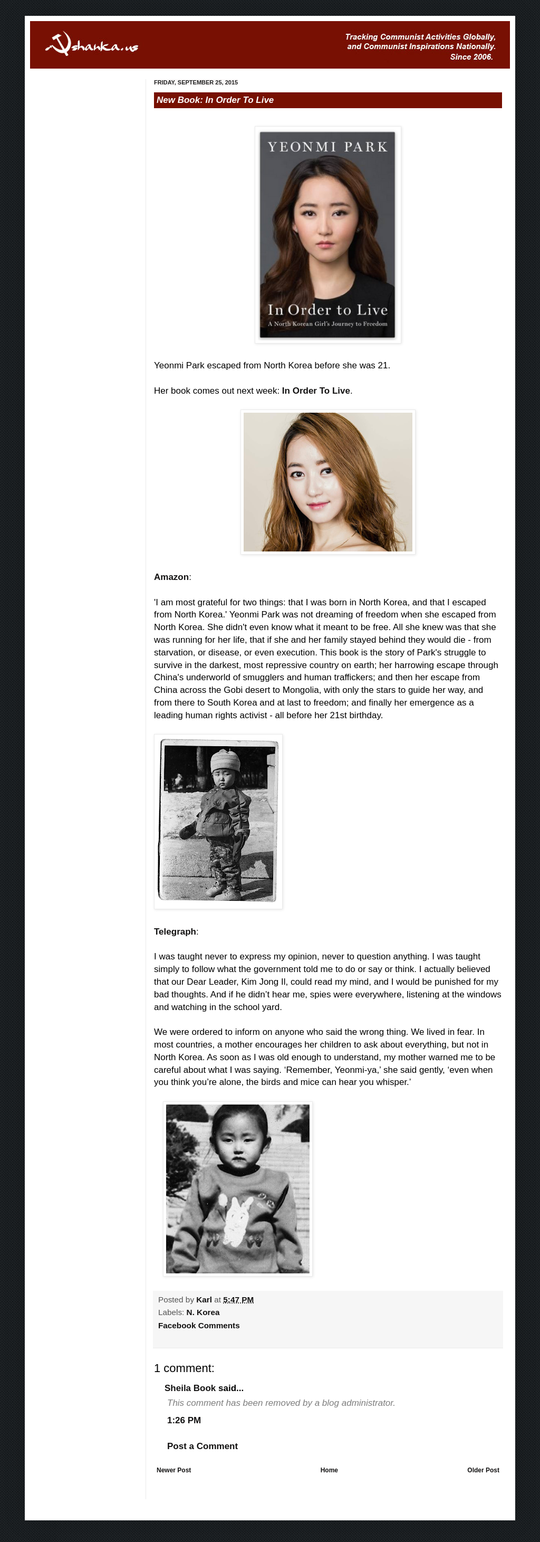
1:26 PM (184, 1420)
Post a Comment (202, 1446)
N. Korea (203, 1312)
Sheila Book (190, 1388)
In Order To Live (316, 391)
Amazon (171, 577)
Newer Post (174, 1470)
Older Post (483, 1470)
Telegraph (175, 932)
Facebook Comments (199, 1325)
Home (329, 1470)
